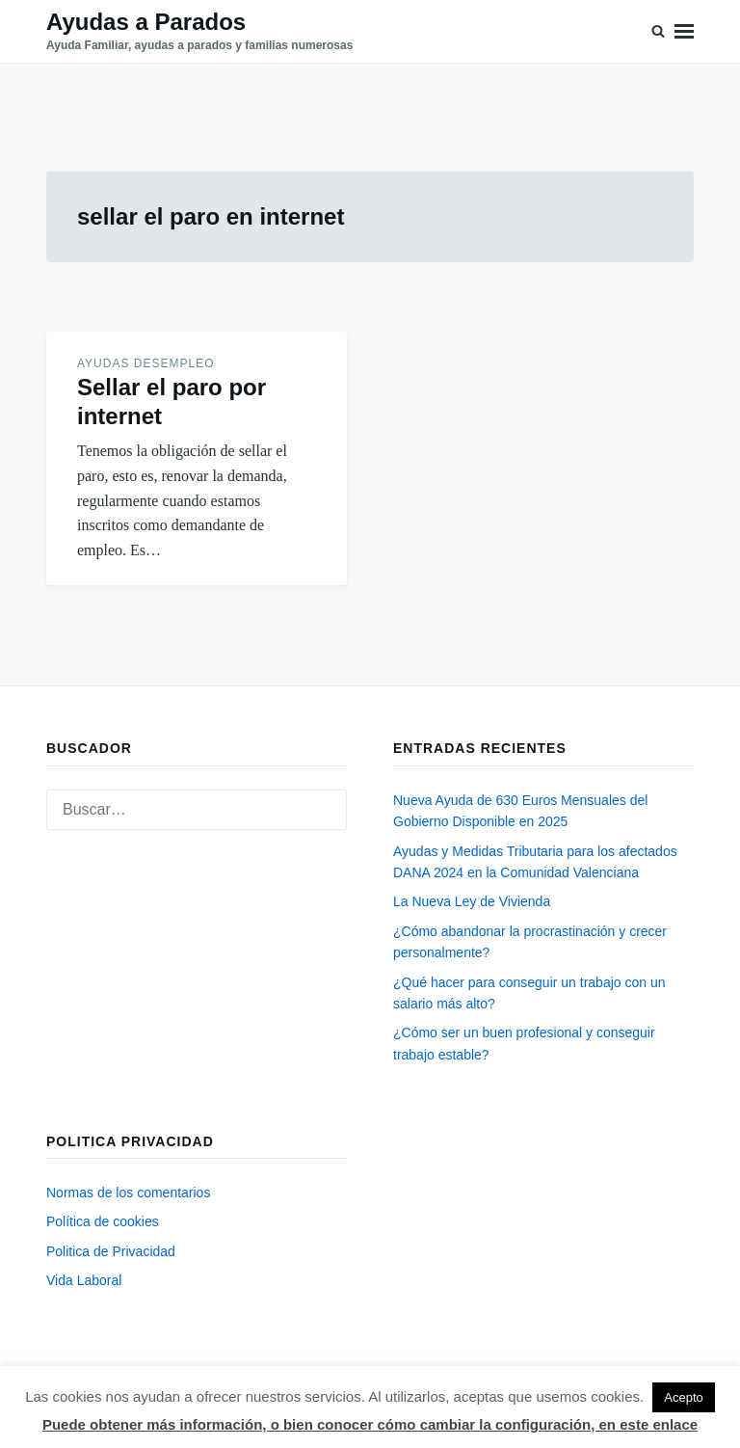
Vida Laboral (83, 1280)
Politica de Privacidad (110, 1251)
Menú (684, 31)
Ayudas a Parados (146, 22)
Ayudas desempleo (145, 363)
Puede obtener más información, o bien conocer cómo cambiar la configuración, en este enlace (370, 1424)
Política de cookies (102, 1221)
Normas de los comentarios (128, 1192)
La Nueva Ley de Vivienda (471, 901)
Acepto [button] (683, 1397)
